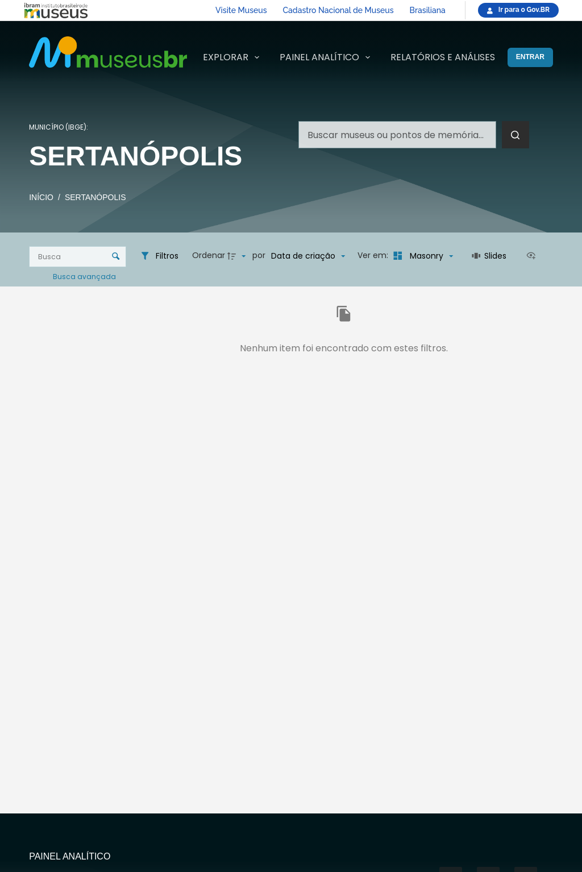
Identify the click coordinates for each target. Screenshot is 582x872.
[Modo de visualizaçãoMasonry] (421, 255)
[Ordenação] (308, 255)
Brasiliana (428, 10)
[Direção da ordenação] (238, 255)
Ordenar (208, 255)
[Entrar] (530, 57)
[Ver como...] (533, 255)
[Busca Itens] (77, 256)
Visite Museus (241, 10)
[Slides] (489, 255)
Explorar (233, 57)
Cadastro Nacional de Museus (338, 10)
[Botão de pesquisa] (515, 134)
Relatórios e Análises (442, 57)
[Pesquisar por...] (397, 134)
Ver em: (373, 255)
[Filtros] (159, 255)
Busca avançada (85, 276)
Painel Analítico (327, 57)
